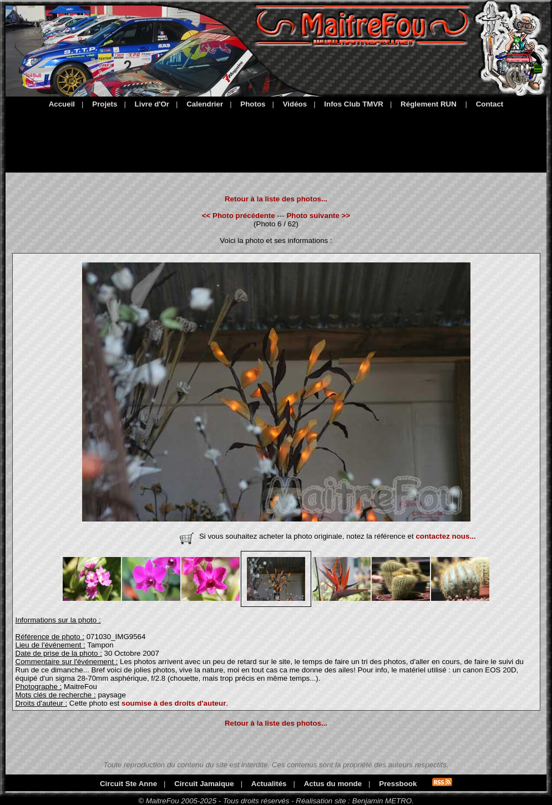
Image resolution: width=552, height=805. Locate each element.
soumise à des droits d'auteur (173, 703)
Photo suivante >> (318, 215)
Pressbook (398, 783)
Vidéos (295, 104)
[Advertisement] (276, 139)
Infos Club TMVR (353, 104)
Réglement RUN (429, 104)
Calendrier (204, 104)
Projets (104, 104)
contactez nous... (445, 536)
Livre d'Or (152, 104)
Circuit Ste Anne (128, 783)
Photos (252, 104)
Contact (490, 104)
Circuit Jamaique (204, 783)
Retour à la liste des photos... (276, 199)
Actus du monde (333, 783)
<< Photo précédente (238, 215)
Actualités (269, 783)
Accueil (62, 104)
